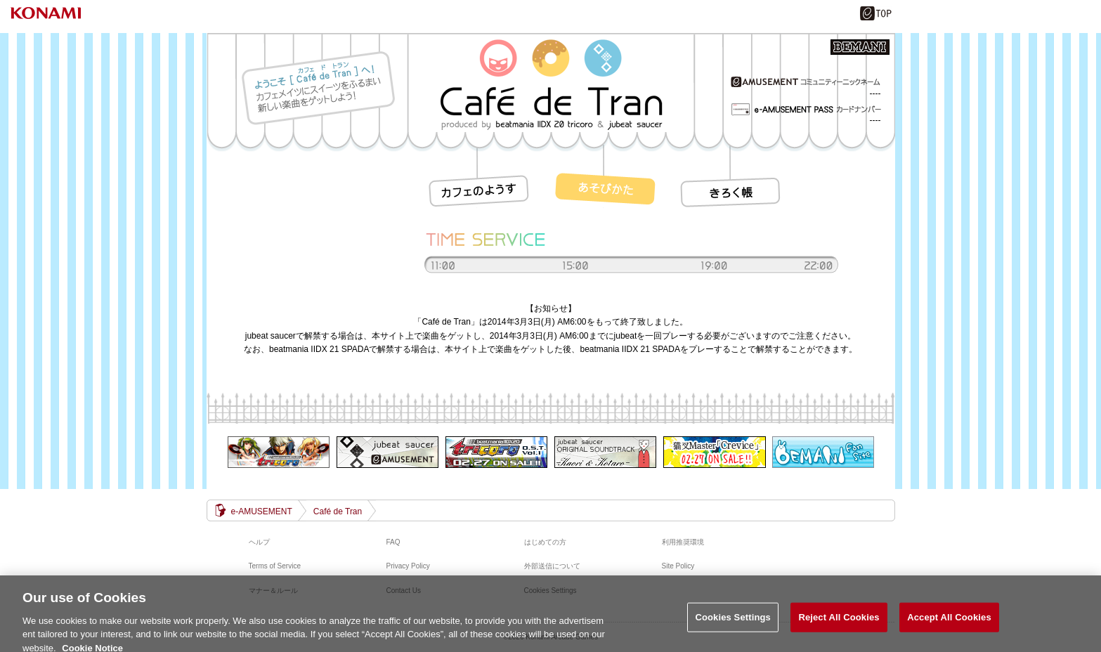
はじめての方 (545, 542)
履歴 (733, 176)
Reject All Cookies (838, 621)
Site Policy (678, 566)
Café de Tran (337, 511)
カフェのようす (480, 176)
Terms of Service (275, 566)
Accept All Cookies (949, 621)
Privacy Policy (408, 566)
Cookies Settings (733, 621)
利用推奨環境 (683, 542)
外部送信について (552, 566)
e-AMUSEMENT (261, 511)
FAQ (393, 542)
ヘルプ (259, 542)
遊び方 (607, 176)
